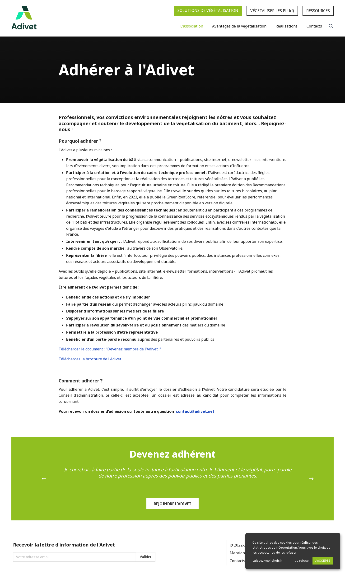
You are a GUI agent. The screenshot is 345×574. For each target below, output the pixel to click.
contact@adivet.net (195, 411)
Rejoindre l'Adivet (172, 503)
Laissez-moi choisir (267, 561)
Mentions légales (245, 553)
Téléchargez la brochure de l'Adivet (90, 359)
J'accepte (322, 561)
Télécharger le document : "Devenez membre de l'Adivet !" (110, 349)
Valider (145, 557)
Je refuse (302, 561)
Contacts (237, 560)
